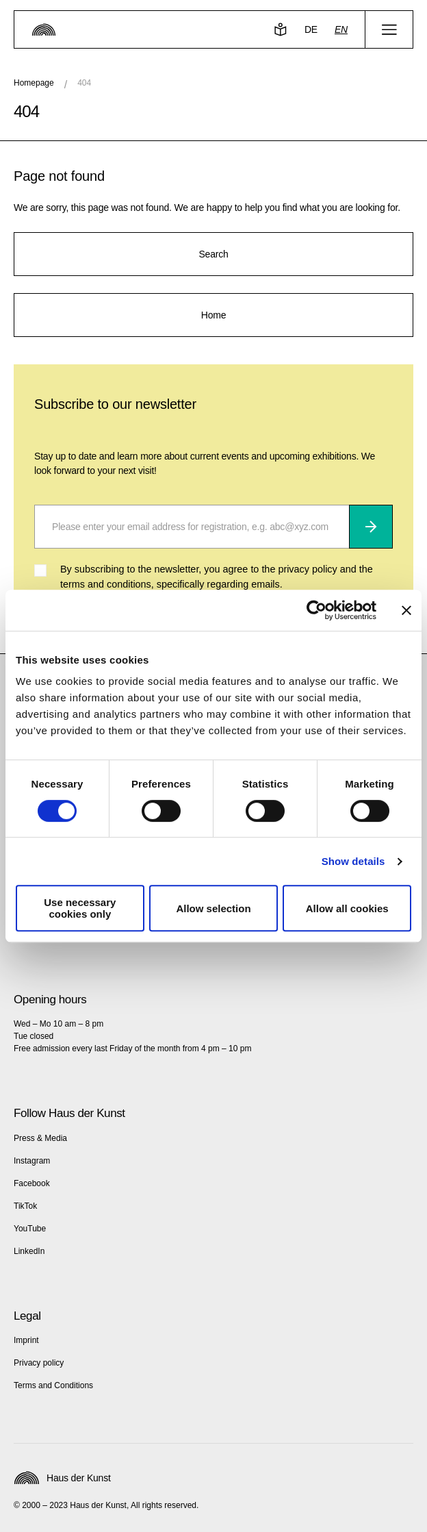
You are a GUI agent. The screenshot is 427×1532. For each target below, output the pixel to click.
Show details (353, 861)
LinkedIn (29, 1251)
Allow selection (213, 908)
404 (84, 83)
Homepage (34, 83)
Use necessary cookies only (80, 908)
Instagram (32, 1161)
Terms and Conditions (53, 1385)
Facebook (32, 1183)
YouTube (30, 1228)
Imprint (26, 1340)
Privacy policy (39, 1363)
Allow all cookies (347, 908)
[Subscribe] (371, 527)
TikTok (25, 1206)
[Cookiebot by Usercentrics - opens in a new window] (316, 610)
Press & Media (40, 1138)
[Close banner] (406, 610)
